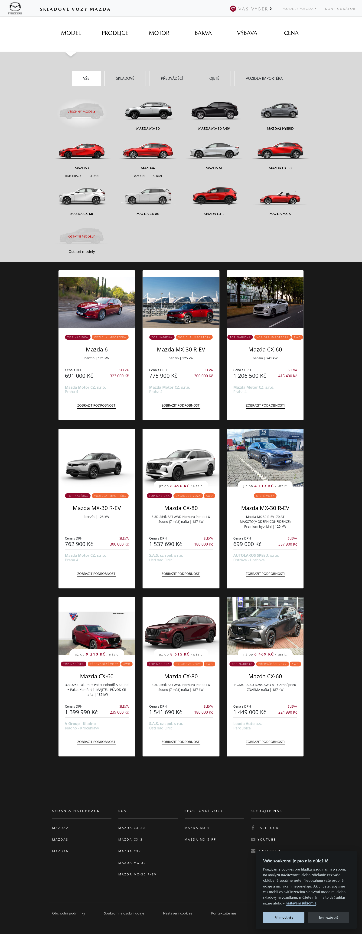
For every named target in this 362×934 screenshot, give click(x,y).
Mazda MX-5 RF (200, 839)
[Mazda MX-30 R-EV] (214, 112)
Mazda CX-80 (181, 508)
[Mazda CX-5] (214, 198)
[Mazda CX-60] (81, 198)
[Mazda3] (81, 152)
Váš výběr (252, 9)
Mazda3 (60, 839)
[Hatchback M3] (73, 175)
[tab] (71, 33)
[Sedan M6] (157, 175)
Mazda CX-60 (265, 349)
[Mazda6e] (214, 152)
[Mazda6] (148, 152)
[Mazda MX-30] (148, 112)
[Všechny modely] (81, 109)
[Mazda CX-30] (280, 152)
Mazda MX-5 (197, 828)
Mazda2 (60, 828)
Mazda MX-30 (132, 863)
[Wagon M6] (139, 175)
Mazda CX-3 (130, 839)
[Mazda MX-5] (280, 198)
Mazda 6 (97, 349)
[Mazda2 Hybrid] (280, 112)
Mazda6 (60, 851)
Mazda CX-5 (130, 851)
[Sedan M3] (93, 175)
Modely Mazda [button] (298, 8)
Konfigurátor (340, 8)
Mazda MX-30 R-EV (181, 349)
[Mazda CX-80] (148, 198)
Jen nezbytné (328, 917)
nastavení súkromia (301, 903)
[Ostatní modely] (81, 236)
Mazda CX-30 (131, 828)
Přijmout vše (283, 917)
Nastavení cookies (177, 913)
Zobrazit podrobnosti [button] (96, 405)
